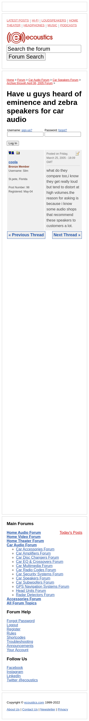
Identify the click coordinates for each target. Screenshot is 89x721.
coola (13, 162)
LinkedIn (14, 676)
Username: (25, 133)
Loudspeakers (54, 20)
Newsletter (47, 709)
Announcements (20, 646)
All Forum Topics (22, 603)
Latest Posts (18, 20)
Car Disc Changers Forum (37, 557)
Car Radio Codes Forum (36, 570)
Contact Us (30, 709)
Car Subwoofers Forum (35, 582)
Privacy (63, 709)
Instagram (15, 672)
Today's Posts (71, 533)
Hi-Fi (35, 20)
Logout (12, 625)
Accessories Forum (24, 599)
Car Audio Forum (22, 545)
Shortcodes (16, 637)
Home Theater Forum (25, 541)
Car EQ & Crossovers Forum (39, 562)
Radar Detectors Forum (35, 595)
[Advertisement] (44, 380)
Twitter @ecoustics (22, 680)
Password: (63, 133)
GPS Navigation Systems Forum (42, 586)
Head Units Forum (31, 591)
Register (14, 629)
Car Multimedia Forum (34, 566)
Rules (11, 633)
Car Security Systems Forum (39, 574)
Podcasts (68, 25)
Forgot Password (21, 621)
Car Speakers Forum (33, 578)
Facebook (15, 668)
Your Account (17, 650)
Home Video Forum (23, 537)
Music (52, 25)
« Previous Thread (26, 235)
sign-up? (26, 130)
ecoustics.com (34, 702)
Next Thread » (67, 235)
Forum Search (26, 56)
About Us (13, 709)
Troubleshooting (20, 642)
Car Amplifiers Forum (33, 553)
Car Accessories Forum (35, 549)
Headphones (34, 25)
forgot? (62, 130)
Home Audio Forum (24, 533)
